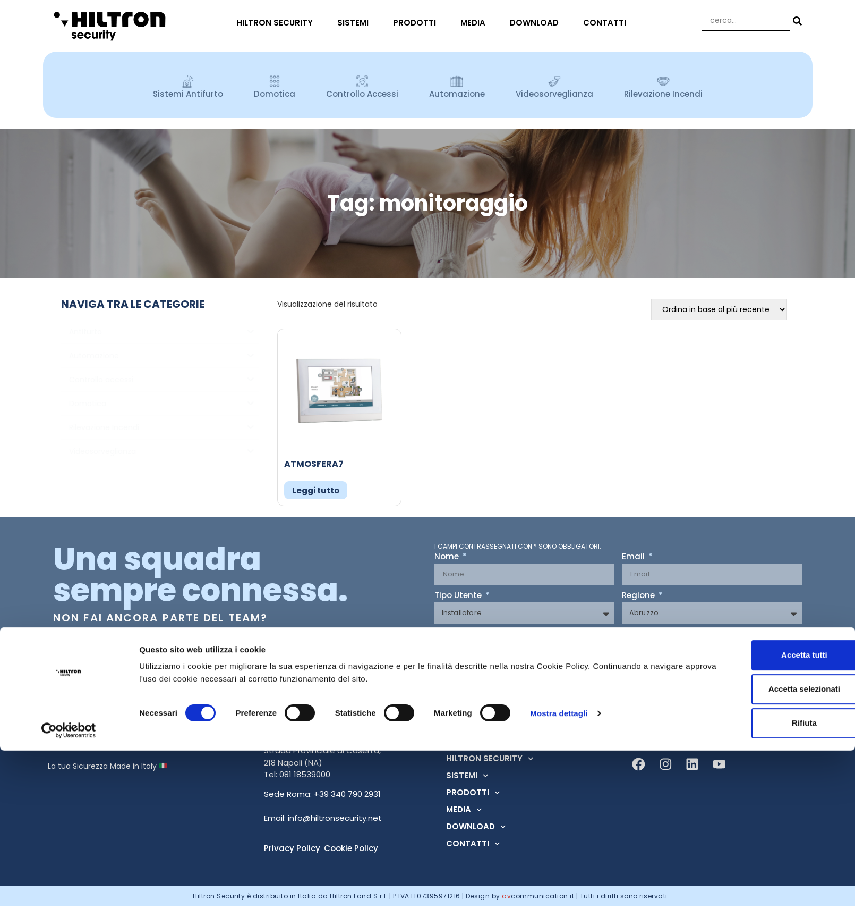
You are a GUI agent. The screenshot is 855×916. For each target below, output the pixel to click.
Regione (639, 596)
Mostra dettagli (558, 878)
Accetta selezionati (766, 854)
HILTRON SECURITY (277, 22)
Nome (447, 557)
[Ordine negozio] (719, 309)
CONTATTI (607, 22)
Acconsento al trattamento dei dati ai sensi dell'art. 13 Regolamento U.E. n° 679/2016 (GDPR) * (607, 637)
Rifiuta (766, 888)
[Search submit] (796, 21)
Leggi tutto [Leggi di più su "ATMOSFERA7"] (315, 490)
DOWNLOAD (537, 22)
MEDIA (475, 22)
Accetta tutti (766, 820)
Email (634, 557)
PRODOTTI (417, 22)
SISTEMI (355, 22)
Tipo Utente (459, 596)
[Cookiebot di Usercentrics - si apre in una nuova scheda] (68, 895)
